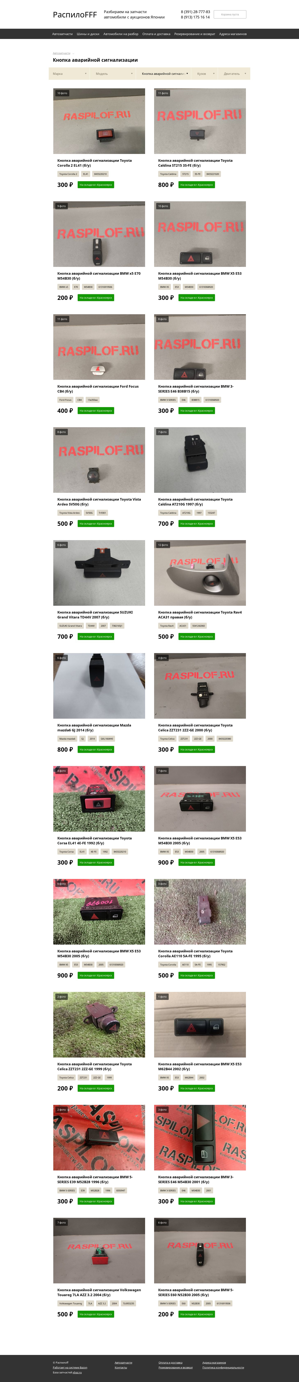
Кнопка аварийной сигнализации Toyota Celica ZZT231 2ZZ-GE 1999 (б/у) (94, 1066)
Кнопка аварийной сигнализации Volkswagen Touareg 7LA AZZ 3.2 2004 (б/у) (99, 1292)
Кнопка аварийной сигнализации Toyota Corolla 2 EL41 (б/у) (94, 163)
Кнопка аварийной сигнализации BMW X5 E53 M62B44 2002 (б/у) (200, 1066)
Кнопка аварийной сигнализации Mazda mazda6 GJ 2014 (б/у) (94, 727)
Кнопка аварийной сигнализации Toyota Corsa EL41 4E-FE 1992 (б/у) (94, 840)
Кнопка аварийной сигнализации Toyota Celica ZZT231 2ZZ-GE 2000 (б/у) (195, 727)
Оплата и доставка (170, 1362)
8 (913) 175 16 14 (195, 17)
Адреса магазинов (214, 1362)
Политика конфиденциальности (223, 1367)
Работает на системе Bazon (70, 1367)
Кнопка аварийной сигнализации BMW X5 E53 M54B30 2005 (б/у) (200, 840)
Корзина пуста (230, 14)
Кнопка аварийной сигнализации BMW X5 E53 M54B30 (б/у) (200, 276)
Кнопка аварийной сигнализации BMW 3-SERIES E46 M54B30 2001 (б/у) (195, 1179)
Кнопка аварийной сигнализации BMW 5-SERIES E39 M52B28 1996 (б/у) (95, 1179)
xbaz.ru (77, 1372)
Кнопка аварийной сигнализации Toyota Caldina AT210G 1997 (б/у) (195, 502)
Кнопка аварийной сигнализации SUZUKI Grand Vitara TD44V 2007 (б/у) (95, 614)
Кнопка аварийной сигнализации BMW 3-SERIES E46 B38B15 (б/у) (195, 389)
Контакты (121, 1367)
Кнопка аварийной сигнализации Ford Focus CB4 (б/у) (98, 389)
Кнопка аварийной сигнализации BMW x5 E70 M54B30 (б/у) (99, 276)
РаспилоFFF (71, 14)
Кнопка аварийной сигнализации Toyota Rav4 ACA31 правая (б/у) (200, 614)
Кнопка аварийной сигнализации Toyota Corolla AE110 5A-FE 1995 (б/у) (195, 953)
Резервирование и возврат (176, 1367)
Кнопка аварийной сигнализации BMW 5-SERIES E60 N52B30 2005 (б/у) (195, 1292)
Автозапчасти (61, 53)
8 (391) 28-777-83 (195, 11)
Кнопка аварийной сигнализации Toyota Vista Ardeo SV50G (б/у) (99, 502)
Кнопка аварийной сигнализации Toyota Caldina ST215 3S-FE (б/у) (195, 163)
